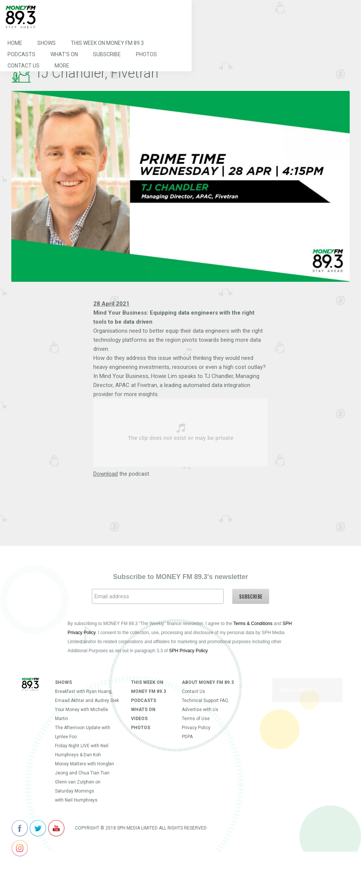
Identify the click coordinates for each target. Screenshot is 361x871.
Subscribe (107, 54)
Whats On (143, 709)
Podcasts (21, 54)
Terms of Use (196, 718)
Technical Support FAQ (205, 700)
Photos (146, 54)
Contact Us (24, 66)
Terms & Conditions (253, 623)
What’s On (64, 54)
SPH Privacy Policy (188, 650)
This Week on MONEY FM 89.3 (107, 43)
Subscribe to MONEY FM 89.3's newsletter (180, 577)
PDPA (187, 736)
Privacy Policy (196, 727)
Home (15, 43)
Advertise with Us (200, 709)
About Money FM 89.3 (208, 682)
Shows (46, 43)
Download (105, 473)
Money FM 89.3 (298, 690)
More (62, 66)
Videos (139, 718)
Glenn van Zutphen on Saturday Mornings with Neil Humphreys (78, 791)
